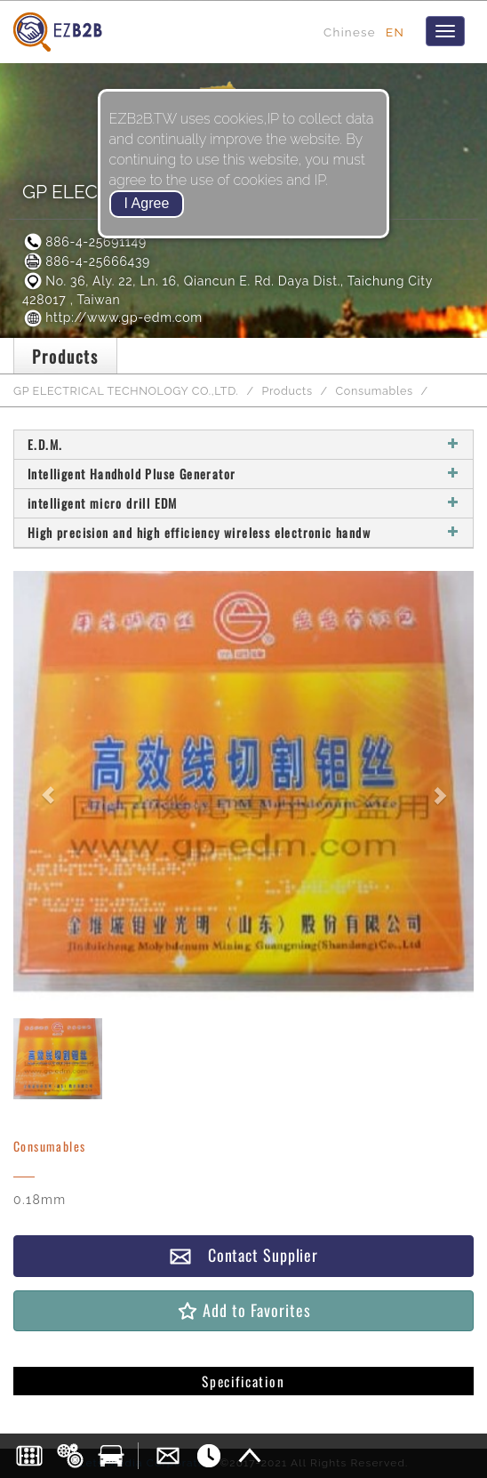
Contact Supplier (243, 1255)
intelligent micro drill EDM (243, 503)
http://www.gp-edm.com (112, 317)
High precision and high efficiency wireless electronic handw (243, 532)
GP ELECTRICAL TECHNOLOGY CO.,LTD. (126, 391)
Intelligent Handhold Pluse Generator (243, 473)
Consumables (374, 391)
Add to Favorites (243, 1310)
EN (395, 32)
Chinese (349, 32)
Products (287, 391)
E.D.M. (243, 444)
